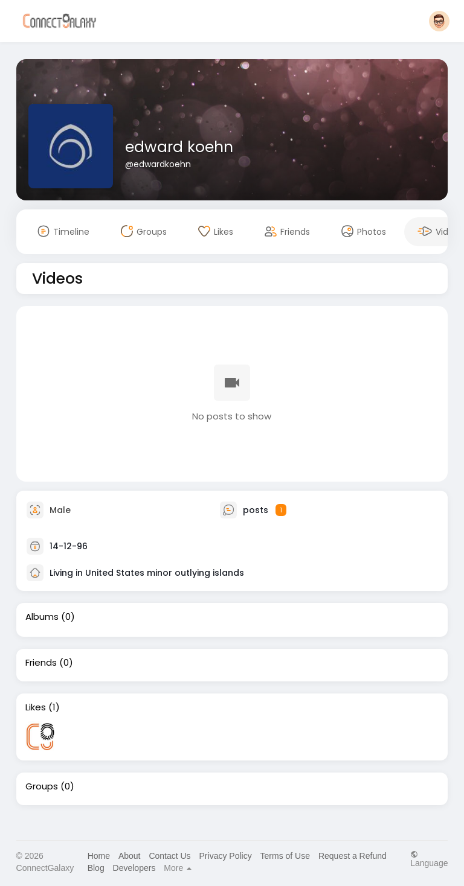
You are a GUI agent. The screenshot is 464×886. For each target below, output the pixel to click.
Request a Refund (352, 856)
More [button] (178, 868)
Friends (41, 663)
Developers (134, 868)
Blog (96, 868)
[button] (439, 21)
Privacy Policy (225, 856)
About (129, 856)
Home (99, 856)
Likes (35, 707)
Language (429, 858)
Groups (41, 786)
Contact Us (169, 856)
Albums (42, 617)
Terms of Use (285, 856)
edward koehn (179, 147)
